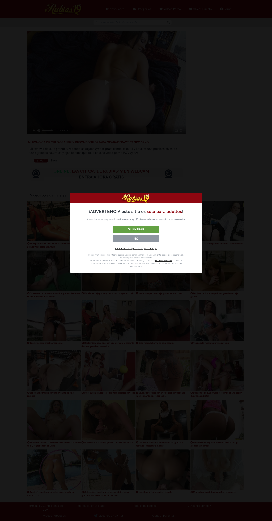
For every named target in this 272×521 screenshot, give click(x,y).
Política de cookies (163, 260)
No (136, 239)
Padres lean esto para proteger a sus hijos (136, 248)
